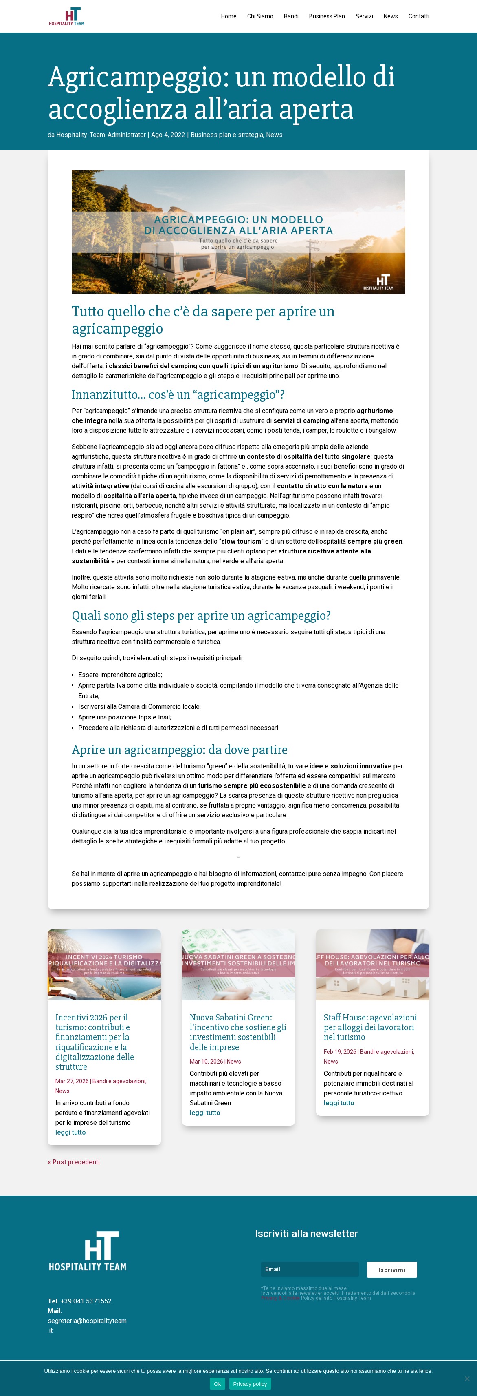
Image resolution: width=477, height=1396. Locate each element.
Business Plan (327, 16)
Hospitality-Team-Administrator (101, 135)
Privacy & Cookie (280, 1297)
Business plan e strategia (227, 135)
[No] (467, 1378)
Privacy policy (250, 1384)
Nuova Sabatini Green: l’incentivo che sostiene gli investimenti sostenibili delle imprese (238, 1032)
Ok (217, 1384)
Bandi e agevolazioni (118, 1081)
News (391, 16)
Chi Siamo (260, 16)
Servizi (364, 16)
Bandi (291, 16)
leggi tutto (70, 1132)
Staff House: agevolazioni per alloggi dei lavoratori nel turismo (370, 1027)
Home (229, 16)
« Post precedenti (74, 1162)
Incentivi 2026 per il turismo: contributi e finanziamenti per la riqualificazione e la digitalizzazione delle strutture (94, 1042)
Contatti (419, 16)
